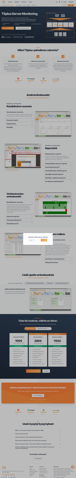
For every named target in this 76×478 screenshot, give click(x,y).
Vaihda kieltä (43, 240)
